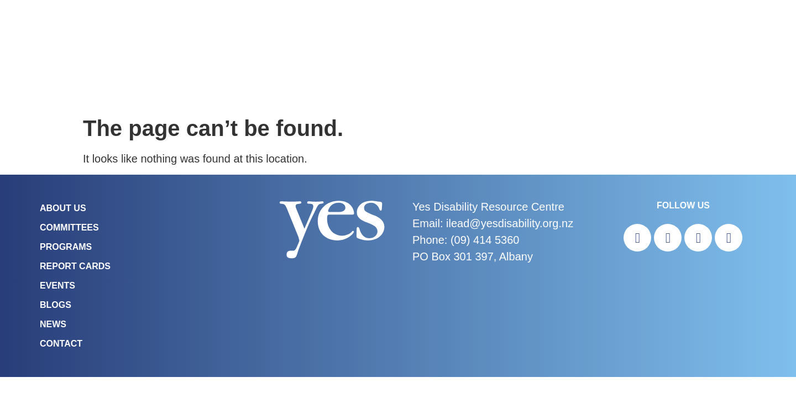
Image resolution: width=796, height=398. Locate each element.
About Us (63, 208)
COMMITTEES (69, 227)
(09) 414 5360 (485, 240)
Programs (66, 247)
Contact (61, 343)
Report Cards (75, 266)
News (53, 324)
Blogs (55, 305)
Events (57, 285)
